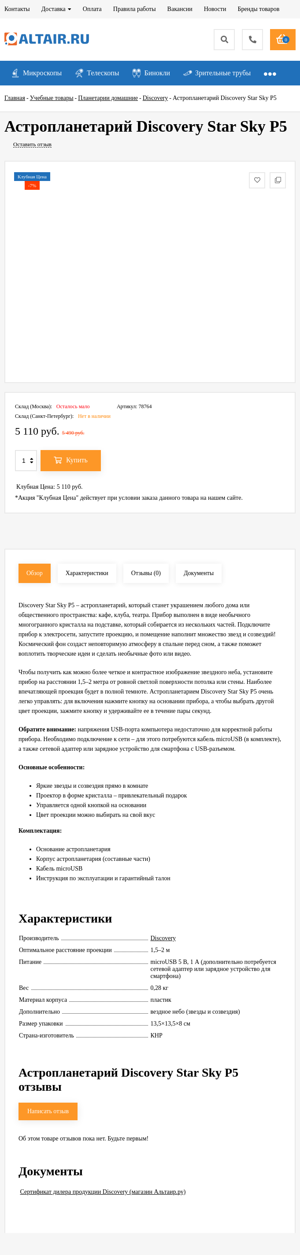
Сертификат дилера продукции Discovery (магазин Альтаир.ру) (103, 1192)
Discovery (163, 938)
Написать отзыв (48, 1111)
